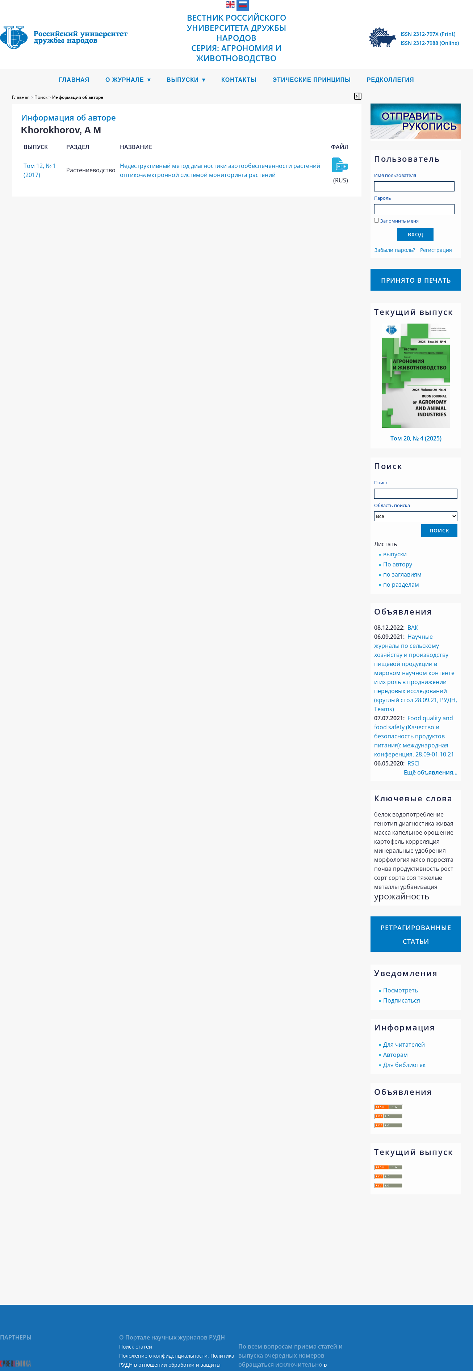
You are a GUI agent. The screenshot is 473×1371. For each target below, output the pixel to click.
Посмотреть (400, 990)
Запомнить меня (399, 221)
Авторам (395, 1055)
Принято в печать (416, 280)
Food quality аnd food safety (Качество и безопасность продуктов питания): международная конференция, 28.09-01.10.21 (414, 736)
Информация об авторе (77, 97)
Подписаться (401, 1000)
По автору (397, 564)
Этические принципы (312, 80)
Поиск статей (135, 1346)
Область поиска (415, 511)
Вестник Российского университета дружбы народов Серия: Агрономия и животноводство (236, 37)
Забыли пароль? (394, 249)
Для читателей (404, 1045)
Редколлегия (390, 80)
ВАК (412, 628)
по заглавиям (402, 574)
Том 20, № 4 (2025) (415, 438)
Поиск (381, 482)
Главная (74, 80)
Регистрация (436, 249)
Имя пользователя (395, 175)
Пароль (382, 198)
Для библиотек (404, 1065)
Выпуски (183, 80)
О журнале (124, 80)
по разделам (401, 585)
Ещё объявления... (430, 772)
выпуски (395, 554)
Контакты (239, 80)
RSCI (413, 763)
